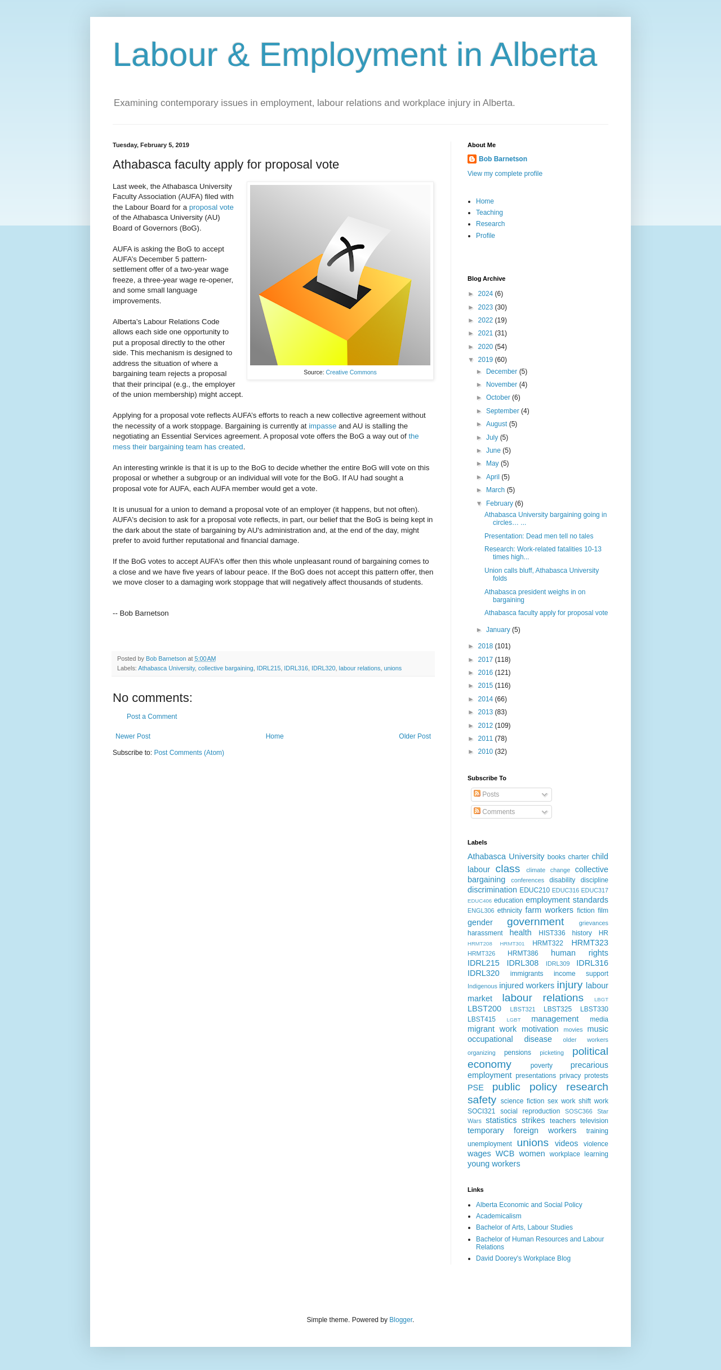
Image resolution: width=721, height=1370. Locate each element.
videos (566, 1143)
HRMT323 (589, 942)
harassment (485, 933)
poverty (542, 1066)
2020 (486, 347)
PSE (476, 1087)
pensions (517, 1053)
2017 (486, 660)
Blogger (400, 1320)
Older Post (415, 736)
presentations (535, 1076)
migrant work (492, 1028)
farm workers (549, 909)
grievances (593, 923)
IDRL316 (296, 668)
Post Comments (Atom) (189, 753)
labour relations (360, 668)
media (599, 1019)
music (597, 1028)
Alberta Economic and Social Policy (529, 1205)
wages (479, 1153)
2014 (486, 699)
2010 (486, 751)
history (581, 933)
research (587, 1087)
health (521, 932)
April (493, 477)
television (594, 1121)
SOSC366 (579, 1111)
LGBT (513, 1020)
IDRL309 (558, 963)
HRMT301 (512, 943)
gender (480, 922)
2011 (486, 739)
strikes (533, 1120)
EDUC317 (594, 890)
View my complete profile (505, 174)
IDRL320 (323, 668)
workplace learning (579, 1154)
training (597, 1131)
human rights (579, 952)
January (499, 630)
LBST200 (484, 1008)
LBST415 (482, 1019)
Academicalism (499, 1216)
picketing (552, 1052)
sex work (562, 1101)
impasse (322, 426)
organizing (482, 1052)
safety (482, 1100)
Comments (494, 812)
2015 (486, 686)
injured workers (526, 985)
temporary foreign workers (522, 1130)
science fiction (523, 1101)
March (496, 490)
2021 (486, 333)
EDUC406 (480, 901)
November (502, 384)
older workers (585, 1039)
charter (578, 857)
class (508, 868)
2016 (486, 673)
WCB (505, 1153)
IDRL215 (269, 668)
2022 (486, 320)
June (494, 450)
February (500, 503)
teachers (563, 1121)
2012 (486, 726)
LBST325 (558, 1009)
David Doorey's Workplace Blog (523, 1258)
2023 (486, 307)
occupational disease (510, 1039)
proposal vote (211, 207)
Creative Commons (351, 372)
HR (603, 933)
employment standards (567, 899)
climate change (548, 870)
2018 (486, 646)
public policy (524, 1087)
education (508, 900)
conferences (527, 880)
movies (572, 1029)
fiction (585, 910)
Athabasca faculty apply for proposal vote (546, 613)
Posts (486, 794)
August (497, 424)
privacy (570, 1076)
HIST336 (551, 933)
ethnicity (509, 910)
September (503, 411)
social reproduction (530, 1111)
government (535, 921)
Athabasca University (166, 668)
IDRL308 (522, 962)
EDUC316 (566, 890)
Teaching (489, 212)
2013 (486, 712)
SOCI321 (481, 1111)
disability (562, 880)
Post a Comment (152, 717)
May (493, 463)
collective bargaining (225, 668)
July (493, 437)
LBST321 (523, 1009)
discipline (594, 880)
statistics (501, 1120)
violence (596, 1144)
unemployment (490, 1144)
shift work (593, 1101)
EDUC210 (534, 890)
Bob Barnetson (503, 159)
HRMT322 (547, 943)
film (603, 910)
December (502, 371)
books (557, 857)
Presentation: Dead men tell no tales (538, 536)
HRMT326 (481, 953)
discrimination (492, 889)
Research (490, 224)
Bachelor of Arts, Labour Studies (524, 1227)
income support (581, 974)
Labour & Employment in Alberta (355, 54)
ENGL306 (481, 910)
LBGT (601, 999)
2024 (486, 294)
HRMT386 (523, 953)
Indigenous (482, 986)
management (554, 1018)
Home (275, 736)
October (499, 397)
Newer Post (132, 736)
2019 (486, 360)
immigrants (527, 974)
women (532, 1153)
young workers (494, 1163)
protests (596, 1076)
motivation (540, 1028)
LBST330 (594, 1009)
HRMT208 (480, 943)
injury (569, 985)
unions (393, 668)
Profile (485, 236)
